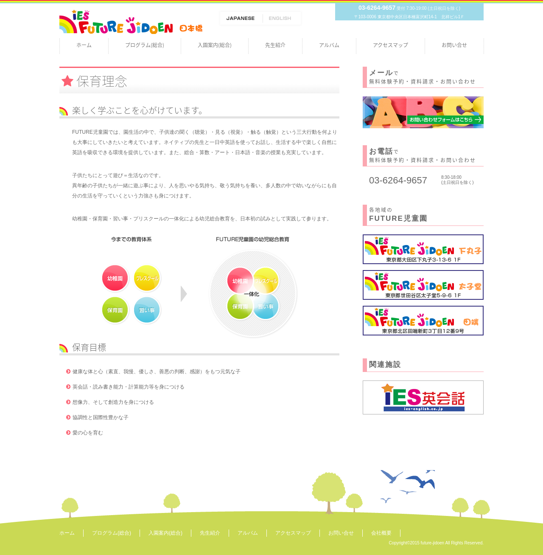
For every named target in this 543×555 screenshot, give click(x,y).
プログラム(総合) (144, 45)
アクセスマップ (390, 45)
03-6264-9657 (376, 7)
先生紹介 (275, 45)
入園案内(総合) (215, 45)
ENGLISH (282, 18)
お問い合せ (454, 45)
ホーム (84, 45)
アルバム (329, 45)
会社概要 (381, 533)
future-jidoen (433, 543)
